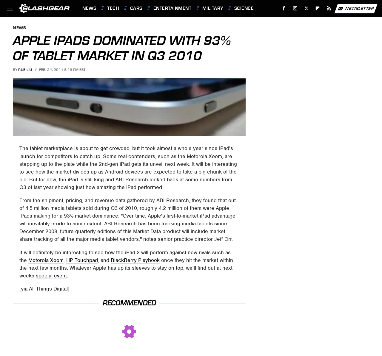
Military (212, 8)
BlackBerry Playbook (135, 260)
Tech (113, 8)
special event (51, 275)
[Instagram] (295, 8)
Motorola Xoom (46, 260)
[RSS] (329, 8)
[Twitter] (306, 8)
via (24, 288)
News (89, 8)
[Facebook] (284, 8)
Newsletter (356, 8)
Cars (136, 8)
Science (244, 8)
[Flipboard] (317, 8)
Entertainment (172, 8)
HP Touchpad (82, 260)
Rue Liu (25, 70)
